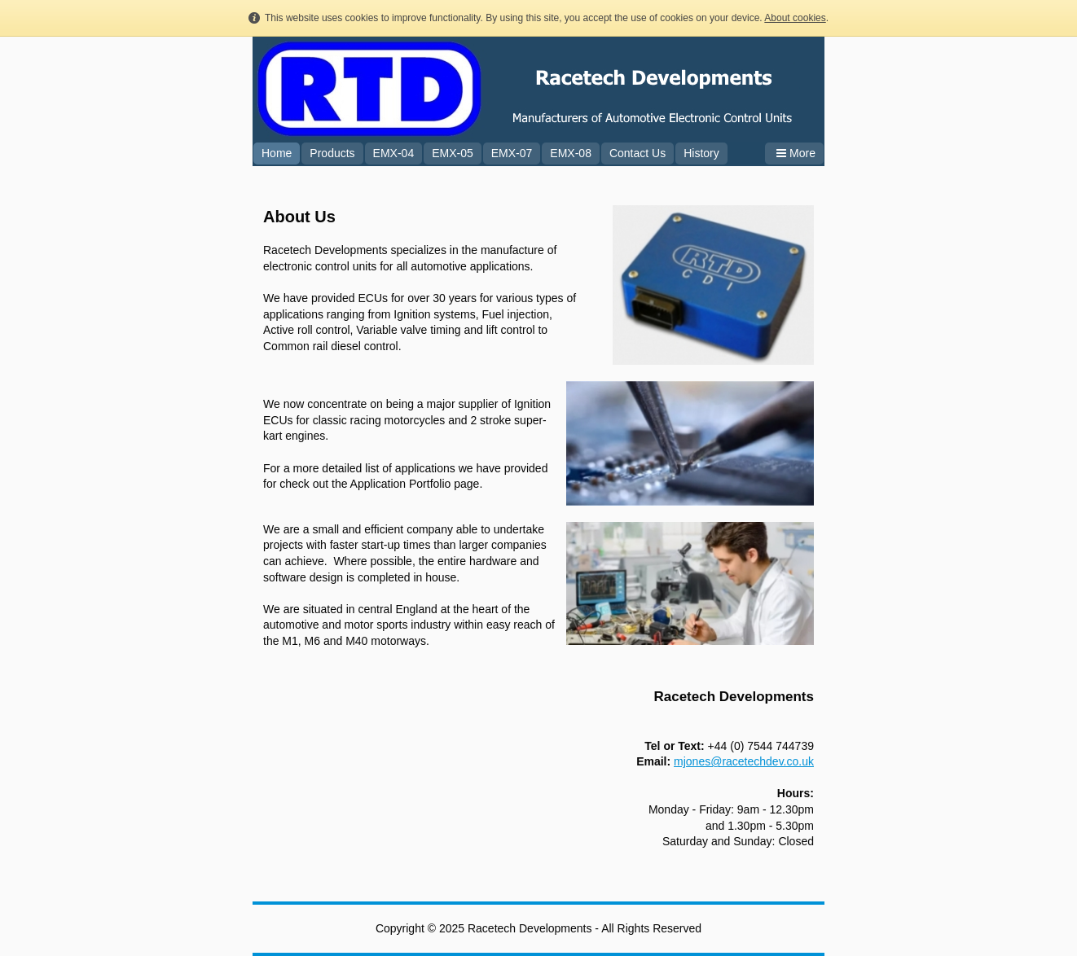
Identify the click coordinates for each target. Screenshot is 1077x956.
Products (332, 153)
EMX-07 (512, 153)
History (701, 153)
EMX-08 (570, 153)
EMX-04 (394, 153)
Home (277, 153)
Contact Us (637, 153)
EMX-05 (452, 153)
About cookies (794, 18)
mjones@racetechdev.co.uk (744, 761)
